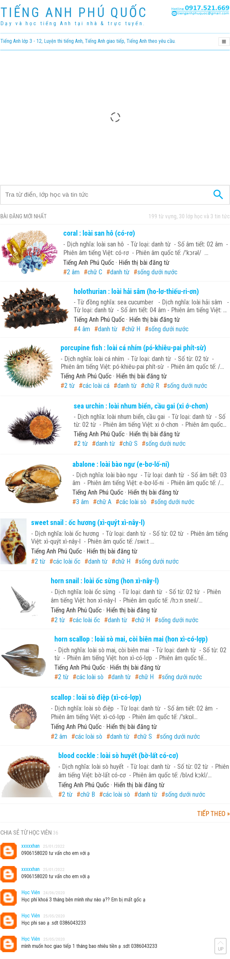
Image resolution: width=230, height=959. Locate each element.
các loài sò (132, 502)
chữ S (130, 443)
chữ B (87, 794)
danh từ (119, 272)
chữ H (133, 329)
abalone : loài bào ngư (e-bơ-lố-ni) (120, 464)
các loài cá (96, 385)
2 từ (69, 385)
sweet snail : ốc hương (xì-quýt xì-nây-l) (88, 522)
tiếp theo (211, 814)
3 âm (82, 502)
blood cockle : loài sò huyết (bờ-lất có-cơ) (118, 755)
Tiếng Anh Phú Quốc (88, 262)
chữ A (104, 502)
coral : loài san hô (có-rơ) (99, 233)
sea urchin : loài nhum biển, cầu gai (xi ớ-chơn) (141, 406)
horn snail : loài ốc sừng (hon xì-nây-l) (105, 581)
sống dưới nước (157, 272)
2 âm (73, 272)
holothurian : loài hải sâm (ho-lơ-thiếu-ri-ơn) (136, 291)
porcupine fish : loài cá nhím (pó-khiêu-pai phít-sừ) (133, 348)
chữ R (151, 385)
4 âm (83, 329)
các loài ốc (66, 561)
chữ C (94, 272)
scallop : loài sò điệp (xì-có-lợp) (96, 697)
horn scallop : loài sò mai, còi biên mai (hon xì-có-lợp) (131, 639)
